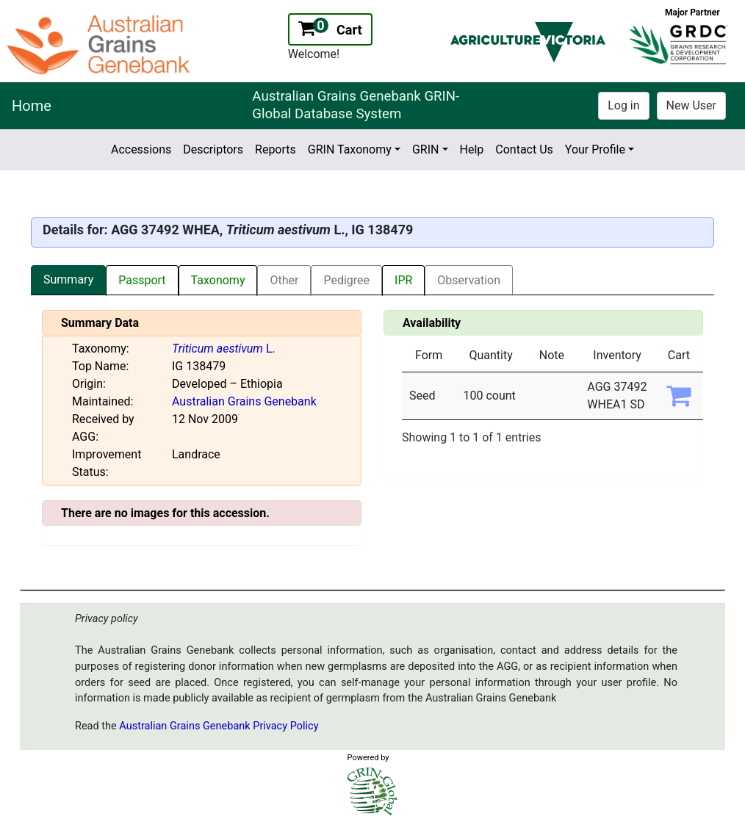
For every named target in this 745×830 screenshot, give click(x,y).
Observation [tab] (468, 280)
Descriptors (213, 149)
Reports (275, 149)
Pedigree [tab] (346, 280)
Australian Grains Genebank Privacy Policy (218, 726)
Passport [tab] (141, 280)
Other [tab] (284, 280)
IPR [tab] (403, 280)
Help (472, 149)
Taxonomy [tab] (218, 280)
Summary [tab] (68, 279)
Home (31, 106)
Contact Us (524, 149)
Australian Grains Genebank (244, 401)
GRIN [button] (425, 149)
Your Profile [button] (595, 149)
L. (224, 349)
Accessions (141, 149)
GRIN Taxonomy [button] (350, 149)
